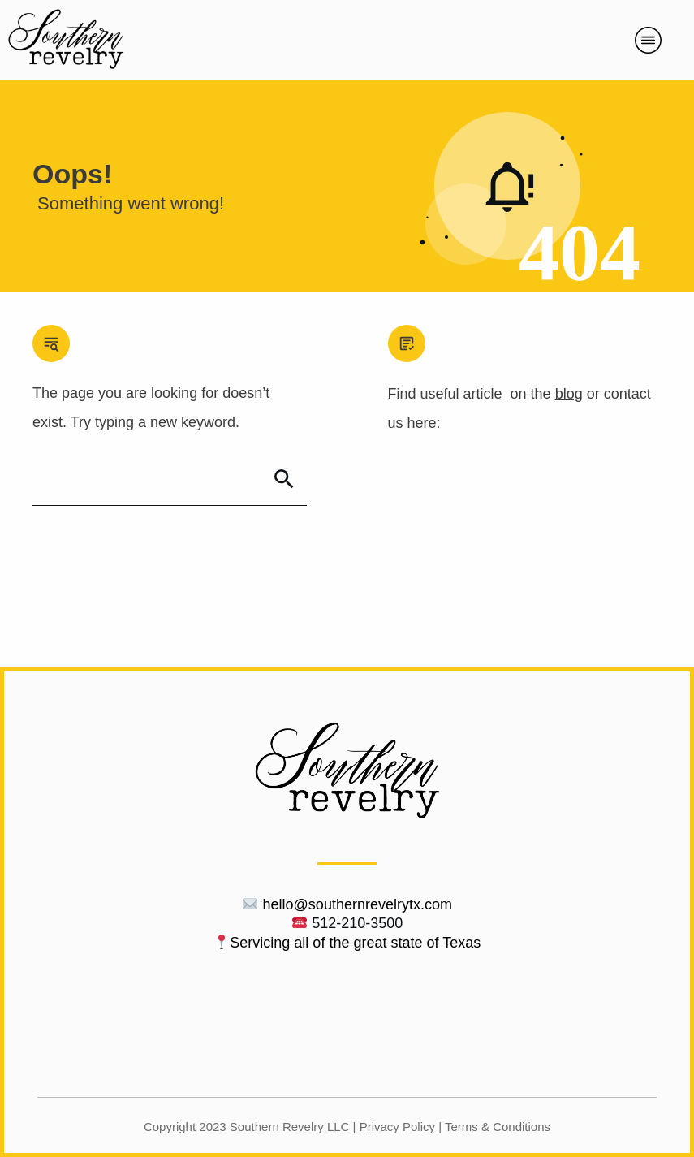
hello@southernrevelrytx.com (357, 904)
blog (569, 394)
